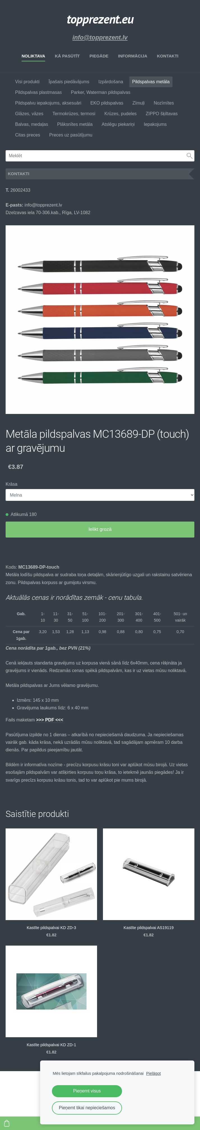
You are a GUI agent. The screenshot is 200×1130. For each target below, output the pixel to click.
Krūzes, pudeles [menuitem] (120, 113)
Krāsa (11, 484)
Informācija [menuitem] (132, 56)
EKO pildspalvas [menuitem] (106, 103)
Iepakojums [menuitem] (155, 124)
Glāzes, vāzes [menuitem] (29, 113)
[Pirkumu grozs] (6, 1123)
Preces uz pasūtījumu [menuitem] (70, 135)
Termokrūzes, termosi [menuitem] (73, 113)
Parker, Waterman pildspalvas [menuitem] (100, 92)
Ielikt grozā (99, 529)
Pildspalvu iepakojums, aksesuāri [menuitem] (48, 103)
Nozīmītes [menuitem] (164, 103)
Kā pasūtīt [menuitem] (67, 56)
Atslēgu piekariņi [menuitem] (118, 124)
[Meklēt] (100, 155)
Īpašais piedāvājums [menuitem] (69, 81)
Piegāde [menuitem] (99, 56)
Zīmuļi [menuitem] (138, 103)
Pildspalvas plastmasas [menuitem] (38, 92)
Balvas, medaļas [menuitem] (31, 124)
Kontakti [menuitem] (167, 56)
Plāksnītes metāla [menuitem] (75, 124)
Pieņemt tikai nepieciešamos (87, 1107)
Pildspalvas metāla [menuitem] (150, 81)
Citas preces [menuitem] (27, 135)
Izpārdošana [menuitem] (110, 81)
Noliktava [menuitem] (33, 56)
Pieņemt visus (87, 1091)
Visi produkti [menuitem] (27, 81)
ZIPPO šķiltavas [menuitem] (162, 113)
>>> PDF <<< (49, 719)
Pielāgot (153, 1073)
